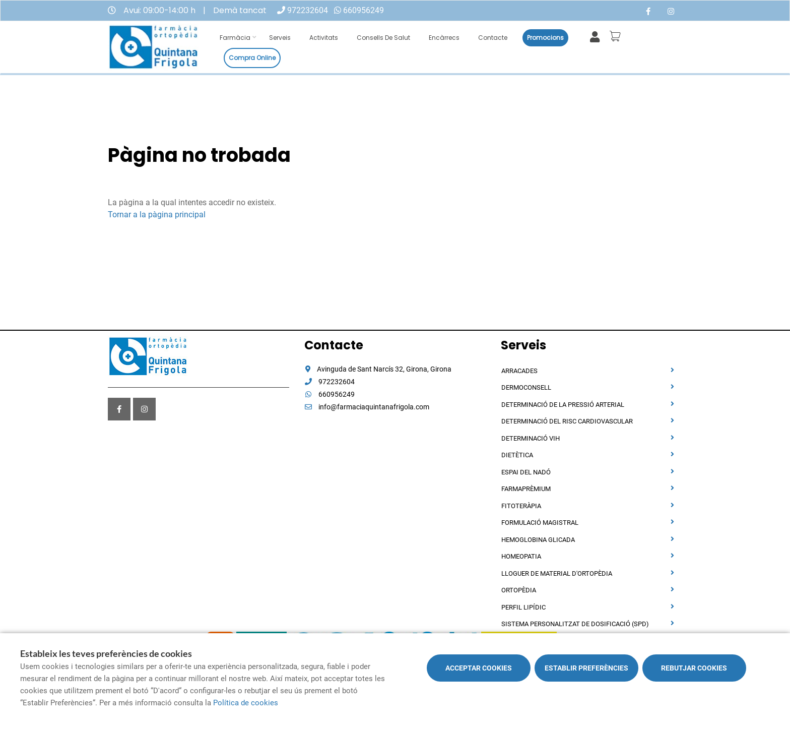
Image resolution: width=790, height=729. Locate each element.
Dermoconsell (526, 387)
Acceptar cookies (478, 668)
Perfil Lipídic (523, 607)
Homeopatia (521, 556)
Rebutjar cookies (694, 668)
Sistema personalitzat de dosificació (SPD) (575, 624)
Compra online (252, 57)
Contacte (492, 37)
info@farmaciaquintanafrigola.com (366, 407)
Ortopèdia (518, 590)
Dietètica (517, 455)
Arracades (519, 371)
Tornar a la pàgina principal (157, 214)
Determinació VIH (530, 438)
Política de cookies (245, 702)
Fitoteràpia (521, 506)
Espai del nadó (526, 472)
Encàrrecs (444, 37)
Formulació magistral (539, 522)
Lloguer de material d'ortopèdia (556, 573)
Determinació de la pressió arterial (562, 404)
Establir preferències (586, 668)
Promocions (545, 37)
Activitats (323, 37)
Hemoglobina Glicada (538, 539)
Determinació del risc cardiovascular (567, 421)
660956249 (363, 10)
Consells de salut (383, 37)
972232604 (307, 10)
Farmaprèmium (526, 489)
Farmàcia (235, 37)
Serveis (280, 37)
